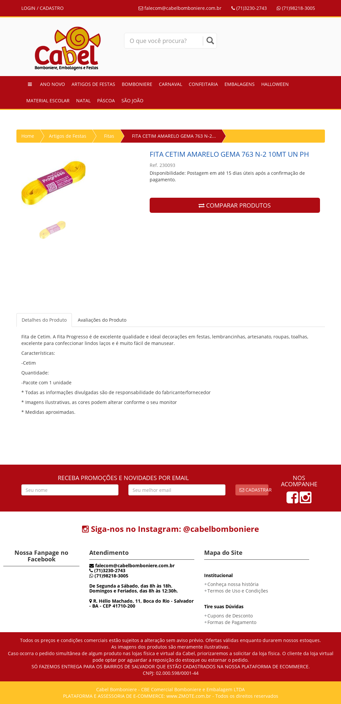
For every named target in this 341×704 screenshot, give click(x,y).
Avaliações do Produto (102, 320)
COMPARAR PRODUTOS (235, 205)
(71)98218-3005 (296, 8)
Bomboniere (137, 84)
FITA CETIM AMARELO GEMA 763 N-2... (174, 136)
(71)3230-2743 (249, 8)
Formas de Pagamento (231, 622)
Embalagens (239, 84)
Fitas (109, 136)
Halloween (275, 84)
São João (132, 100)
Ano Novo (52, 84)
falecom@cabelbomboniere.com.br (180, 8)
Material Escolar (48, 100)
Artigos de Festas (93, 84)
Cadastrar (254, 490)
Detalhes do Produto (44, 320)
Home (27, 136)
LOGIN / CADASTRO (42, 8)
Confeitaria (203, 84)
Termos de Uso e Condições (237, 591)
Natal (83, 100)
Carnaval (170, 84)
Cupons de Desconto (230, 616)
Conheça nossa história (233, 584)
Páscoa (106, 100)
